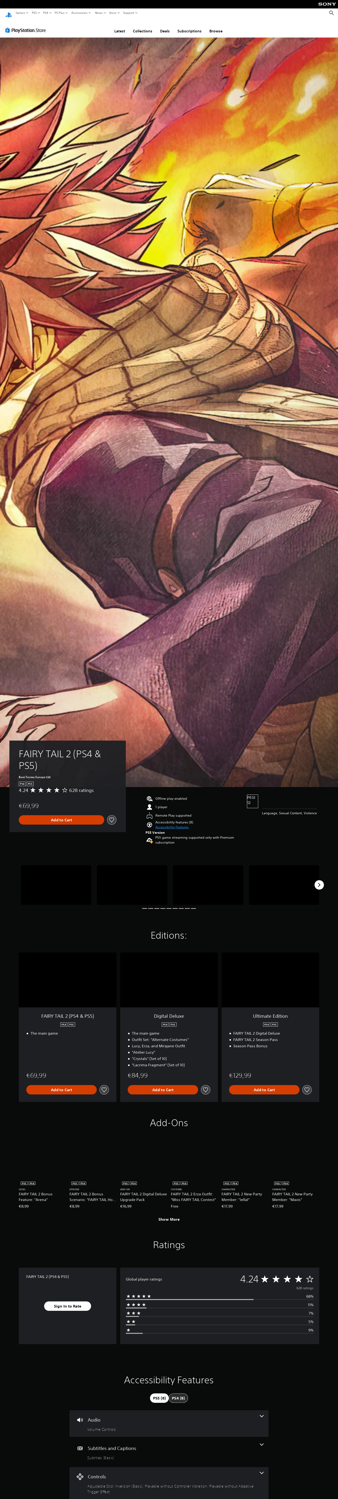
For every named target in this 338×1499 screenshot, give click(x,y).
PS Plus (60, 13)
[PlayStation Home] (9, 13)
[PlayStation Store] (27, 25)
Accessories (79, 13)
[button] (172, 822)
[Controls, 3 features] (169, 1479)
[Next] (319, 880)
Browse (216, 26)
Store (113, 13)
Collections (142, 26)
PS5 (34, 13)
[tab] (159, 1393)
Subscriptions (189, 26)
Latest (119, 26)
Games (20, 13)
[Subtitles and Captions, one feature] (169, 1447)
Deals (165, 26)
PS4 (45, 13)
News (99, 13)
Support (128, 13)
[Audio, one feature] (169, 1419)
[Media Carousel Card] (56, 880)
